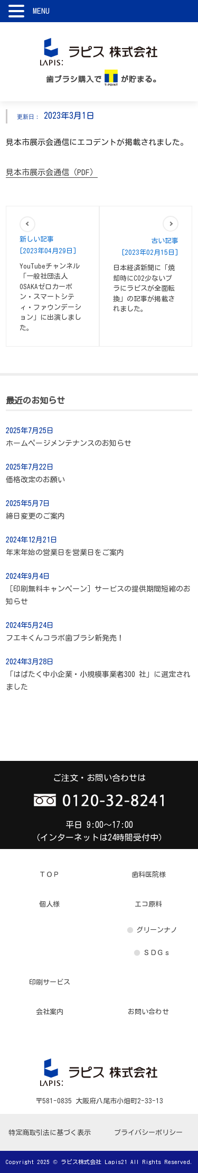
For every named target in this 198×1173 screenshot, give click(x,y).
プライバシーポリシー (148, 1132)
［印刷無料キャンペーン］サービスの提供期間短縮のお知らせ (98, 595)
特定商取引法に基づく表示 (49, 1132)
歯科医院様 (148, 874)
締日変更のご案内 (35, 516)
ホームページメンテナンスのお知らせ (68, 443)
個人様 (49, 904)
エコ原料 (148, 904)
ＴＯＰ (49, 874)
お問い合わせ (148, 1011)
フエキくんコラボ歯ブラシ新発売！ (65, 638)
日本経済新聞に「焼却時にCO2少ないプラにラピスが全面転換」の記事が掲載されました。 (144, 288)
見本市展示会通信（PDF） (52, 172)
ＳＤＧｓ (157, 952)
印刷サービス (49, 982)
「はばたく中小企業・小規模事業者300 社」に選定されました (98, 681)
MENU (41, 11)
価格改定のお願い (35, 479)
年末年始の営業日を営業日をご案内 (65, 552)
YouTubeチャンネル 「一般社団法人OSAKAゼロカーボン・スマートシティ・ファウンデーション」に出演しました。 (50, 297)
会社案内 (49, 1011)
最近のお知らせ (35, 400)
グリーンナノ (156, 930)
